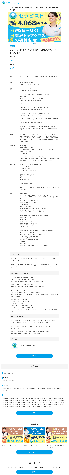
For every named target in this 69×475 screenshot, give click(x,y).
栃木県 (55, 398)
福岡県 (55, 404)
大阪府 (43, 402)
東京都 (19, 400)
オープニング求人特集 (31, 467)
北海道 (6, 398)
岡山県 (19, 404)
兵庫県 (49, 402)
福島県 (43, 398)
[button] (9, 27)
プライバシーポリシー (57, 467)
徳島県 (37, 404)
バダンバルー (24, 388)
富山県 (38, 400)
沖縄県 (38, 406)
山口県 (31, 404)
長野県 (63, 400)
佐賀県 (61, 404)
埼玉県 (6, 400)
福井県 (50, 400)
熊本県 (12, 406)
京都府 (37, 402)
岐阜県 (6, 402)
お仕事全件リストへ (34, 452)
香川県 (43, 404)
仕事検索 (51, 3)
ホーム (47, 3)
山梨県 (57, 400)
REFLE (6, 390)
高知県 (44, 406)
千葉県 (12, 400)
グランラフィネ (15, 388)
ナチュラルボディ (35, 388)
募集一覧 (56, 3)
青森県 (13, 398)
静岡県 (12, 402)
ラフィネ (7, 388)
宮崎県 (25, 406)
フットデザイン (57, 388)
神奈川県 (25, 400)
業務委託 (13, 380)
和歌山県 (62, 402)
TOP (7, 467)
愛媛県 (49, 404)
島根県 (12, 404)
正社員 (6, 380)
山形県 (37, 398)
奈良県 (55, 402)
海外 (50, 406)
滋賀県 (31, 402)
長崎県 (6, 406)
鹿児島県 (31, 406)
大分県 (19, 406)
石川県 (44, 400)
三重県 (25, 402)
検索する (34, 413)
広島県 (25, 404)
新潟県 (32, 400)
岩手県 (19, 398)
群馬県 (62, 398)
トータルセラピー (46, 388)
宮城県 (25, 398)
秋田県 (31, 398)
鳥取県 (6, 404)
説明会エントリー (63, 3)
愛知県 (19, 402)
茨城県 (49, 398)
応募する (34, 356)
